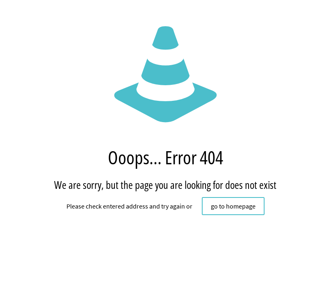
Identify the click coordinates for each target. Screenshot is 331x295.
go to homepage (233, 206)
